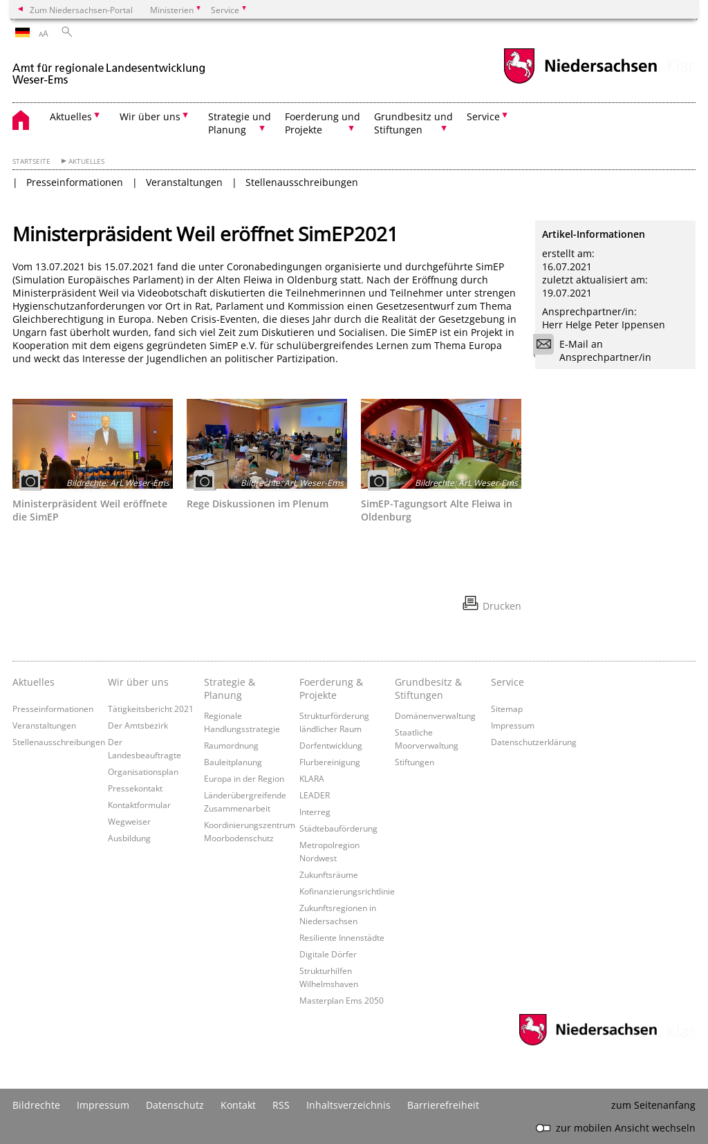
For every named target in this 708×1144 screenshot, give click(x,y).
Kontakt (238, 1105)
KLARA (311, 778)
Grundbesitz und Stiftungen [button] (413, 123)
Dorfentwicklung (330, 745)
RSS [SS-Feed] (281, 1105)
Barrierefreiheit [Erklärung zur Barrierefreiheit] (443, 1105)
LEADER (314, 794)
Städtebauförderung (338, 828)
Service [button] (483, 116)
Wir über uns (138, 681)
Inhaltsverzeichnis (348, 1105)
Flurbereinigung (329, 761)
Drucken (502, 605)
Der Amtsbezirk (138, 725)
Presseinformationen (74, 182)
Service (507, 681)
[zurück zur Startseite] (109, 68)
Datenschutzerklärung (534, 741)
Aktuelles (86, 161)
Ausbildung (129, 837)
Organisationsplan (143, 771)
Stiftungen (414, 761)
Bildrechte (36, 1105)
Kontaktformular (139, 804)
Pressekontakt (135, 788)
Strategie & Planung (229, 688)
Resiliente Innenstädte (341, 937)
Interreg (314, 811)
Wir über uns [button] (150, 116)
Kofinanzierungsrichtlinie (347, 891)
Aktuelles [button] (71, 116)
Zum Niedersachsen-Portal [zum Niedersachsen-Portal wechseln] (81, 9)
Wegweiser (129, 821)
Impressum (512, 725)
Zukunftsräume (328, 874)
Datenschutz (175, 1105)
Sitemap (507, 708)
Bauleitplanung (233, 761)
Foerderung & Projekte (331, 688)
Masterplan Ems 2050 (341, 1000)
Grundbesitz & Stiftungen (428, 688)
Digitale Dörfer (328, 953)
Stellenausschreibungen (301, 182)
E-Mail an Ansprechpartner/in (596, 350)
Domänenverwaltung (435, 715)
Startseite (31, 161)
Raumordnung (231, 745)
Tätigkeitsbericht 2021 (151, 708)
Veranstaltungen (184, 182)
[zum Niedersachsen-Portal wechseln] (580, 81)
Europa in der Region (244, 778)
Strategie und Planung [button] (239, 123)
